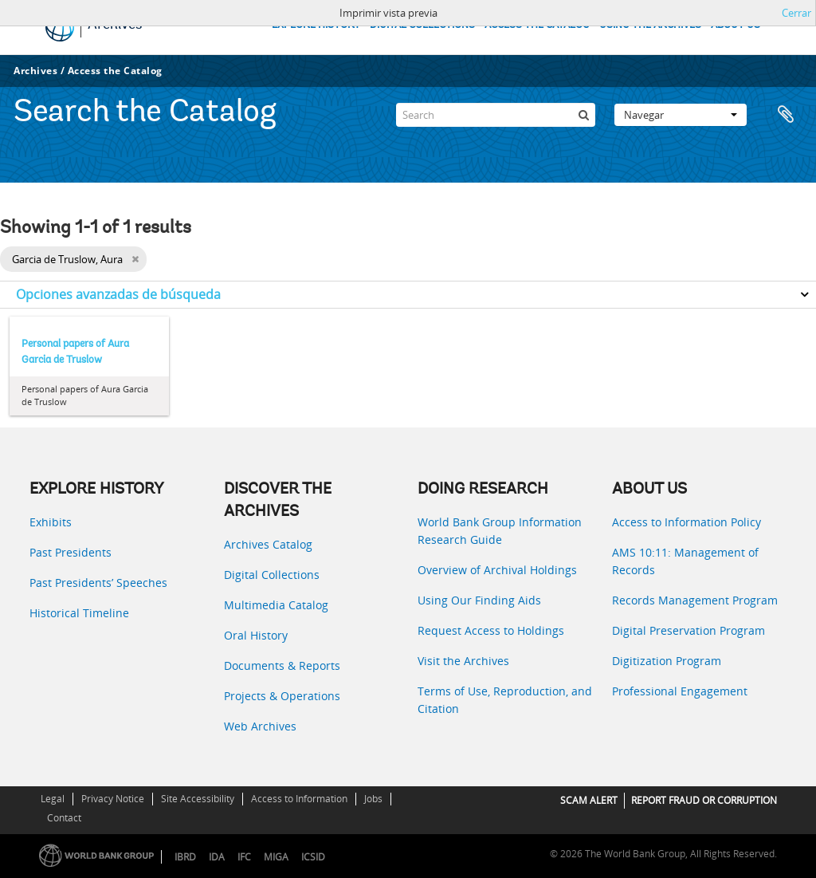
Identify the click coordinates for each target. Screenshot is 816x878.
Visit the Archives (463, 660)
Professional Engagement (679, 691)
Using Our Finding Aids (479, 600)
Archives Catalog (268, 544)
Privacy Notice (112, 798)
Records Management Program (695, 600)
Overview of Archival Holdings (497, 569)
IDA (217, 857)
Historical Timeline (79, 612)
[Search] (495, 115)
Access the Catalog (115, 70)
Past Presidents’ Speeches (98, 582)
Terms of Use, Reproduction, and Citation (505, 699)
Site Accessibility (197, 798)
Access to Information (299, 798)
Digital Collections (272, 574)
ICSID (313, 857)
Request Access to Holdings (491, 630)
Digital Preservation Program (688, 630)
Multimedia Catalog (276, 604)
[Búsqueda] (583, 115)
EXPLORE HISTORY (316, 25)
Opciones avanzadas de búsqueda (118, 294)
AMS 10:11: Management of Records (685, 561)
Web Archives (260, 726)
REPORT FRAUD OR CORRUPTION (704, 800)
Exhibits (50, 522)
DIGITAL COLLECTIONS (422, 25)
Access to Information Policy (686, 522)
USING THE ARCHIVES (650, 25)
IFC (244, 857)
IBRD (185, 857)
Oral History (256, 635)
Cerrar (796, 13)
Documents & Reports (282, 665)
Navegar (680, 115)
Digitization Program (666, 660)
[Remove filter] (135, 259)
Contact (64, 818)
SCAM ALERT (589, 800)
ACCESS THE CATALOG (537, 25)
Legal (53, 798)
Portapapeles (786, 115)
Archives (35, 70)
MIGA (276, 857)
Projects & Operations (282, 695)
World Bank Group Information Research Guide (500, 530)
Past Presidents (70, 552)
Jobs (373, 798)
